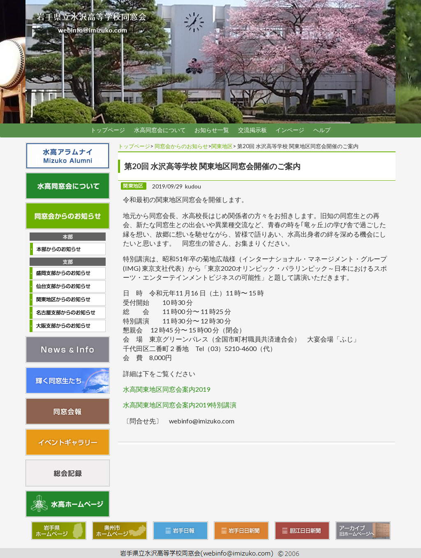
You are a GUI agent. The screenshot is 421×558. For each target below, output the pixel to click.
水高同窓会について (160, 130)
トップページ (107, 130)
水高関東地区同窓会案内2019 (166, 389)
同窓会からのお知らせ (181, 146)
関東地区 (222, 146)
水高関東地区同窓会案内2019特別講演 (179, 405)
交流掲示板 (252, 130)
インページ (289, 130)
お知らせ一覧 (211, 130)
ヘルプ (322, 130)
